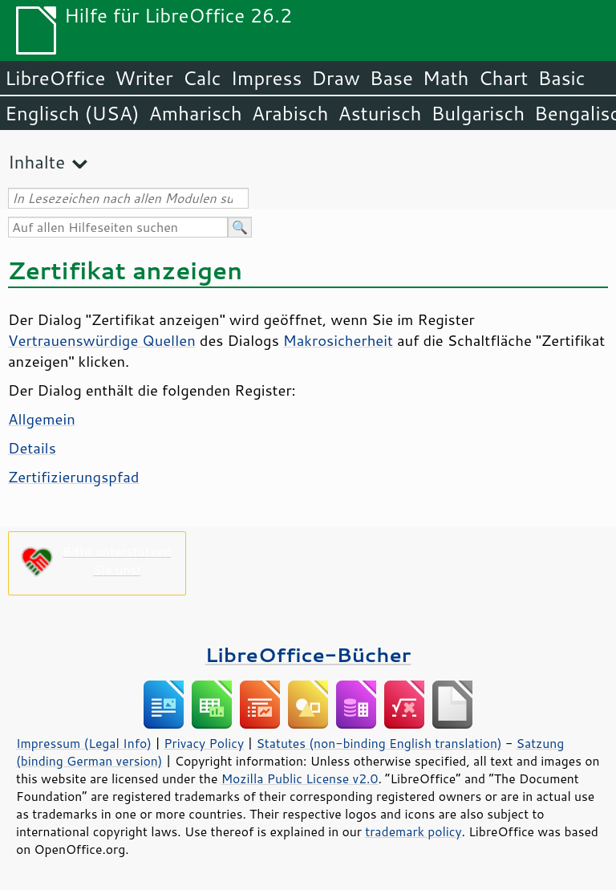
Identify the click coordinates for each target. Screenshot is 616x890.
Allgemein (41, 418)
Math (446, 77)
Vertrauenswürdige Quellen (102, 340)
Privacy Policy (204, 743)
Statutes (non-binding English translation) (378, 743)
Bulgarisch (478, 113)
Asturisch (379, 113)
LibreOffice (55, 77)
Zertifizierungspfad (74, 476)
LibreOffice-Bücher (308, 654)
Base (391, 77)
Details (32, 447)
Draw (335, 77)
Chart (503, 77)
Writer (143, 77)
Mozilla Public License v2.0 (300, 778)
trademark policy (413, 831)
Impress (266, 77)
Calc (202, 77)
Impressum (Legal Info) (84, 743)
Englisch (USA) (72, 113)
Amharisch (195, 113)
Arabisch (290, 113)
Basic (561, 77)
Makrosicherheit (338, 340)
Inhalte (36, 161)
